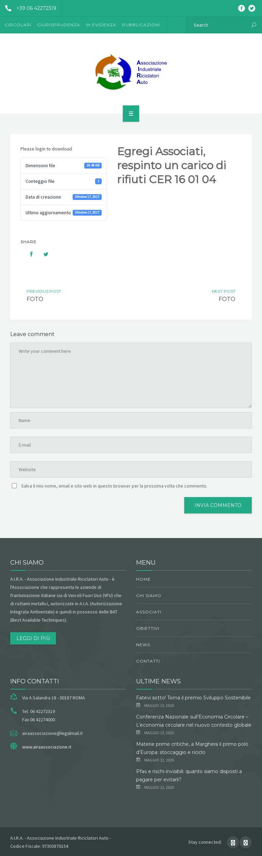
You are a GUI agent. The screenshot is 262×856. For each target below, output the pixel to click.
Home (143, 579)
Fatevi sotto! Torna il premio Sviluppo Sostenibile (193, 698)
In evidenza (101, 24)
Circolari (18, 24)
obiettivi (147, 628)
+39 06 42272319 (28, 8)
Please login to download (46, 149)
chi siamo (148, 595)
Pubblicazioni (141, 24)
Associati (148, 611)
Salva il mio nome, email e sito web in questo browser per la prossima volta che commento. (114, 486)
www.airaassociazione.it (46, 747)
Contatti (148, 661)
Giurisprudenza (58, 24)
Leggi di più (33, 638)
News (143, 644)
